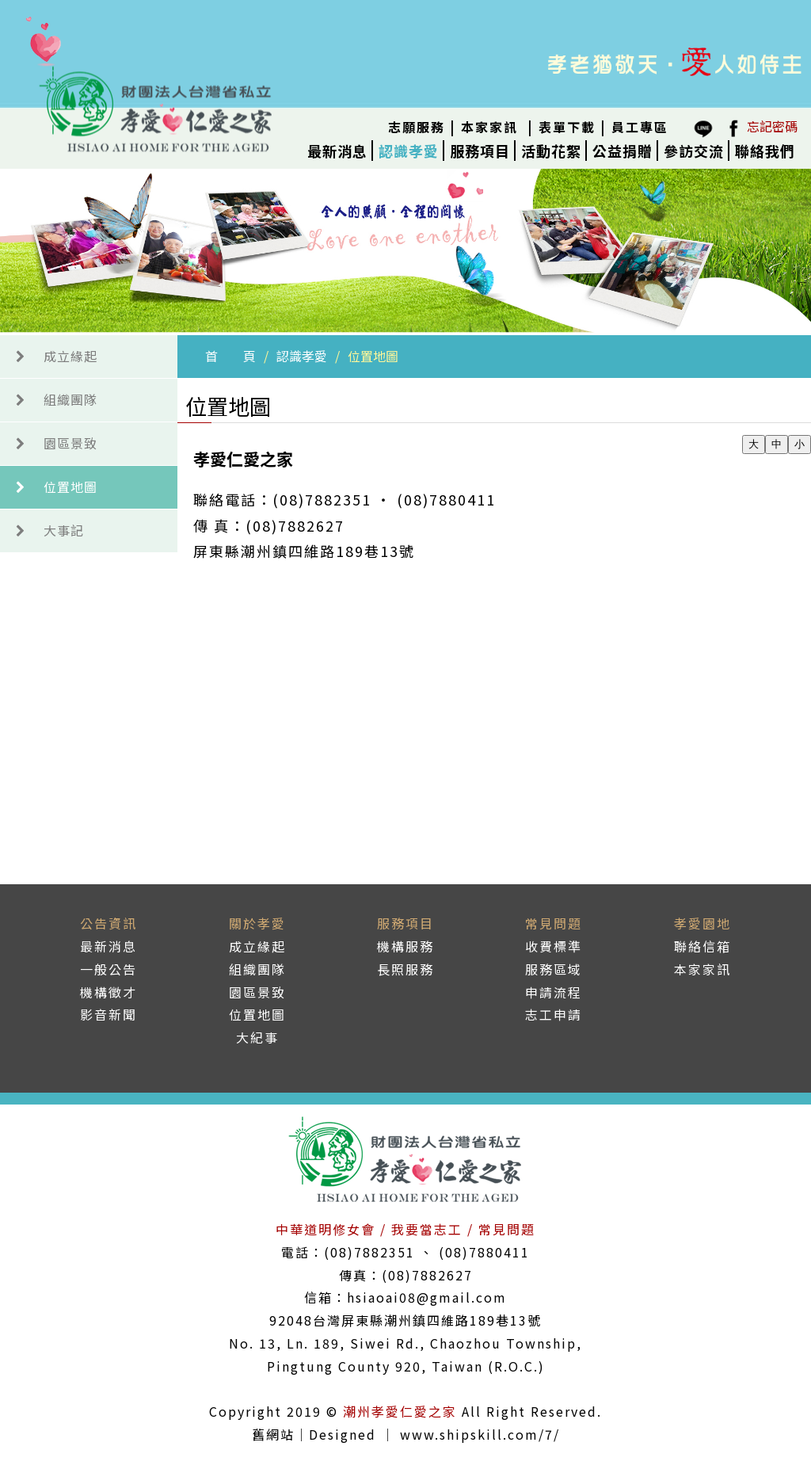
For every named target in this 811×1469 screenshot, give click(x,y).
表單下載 (567, 126)
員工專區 (639, 126)
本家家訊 (489, 126)
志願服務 (416, 126)
